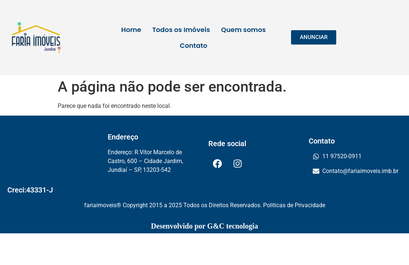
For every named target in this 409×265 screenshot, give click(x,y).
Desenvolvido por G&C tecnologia (204, 226)
